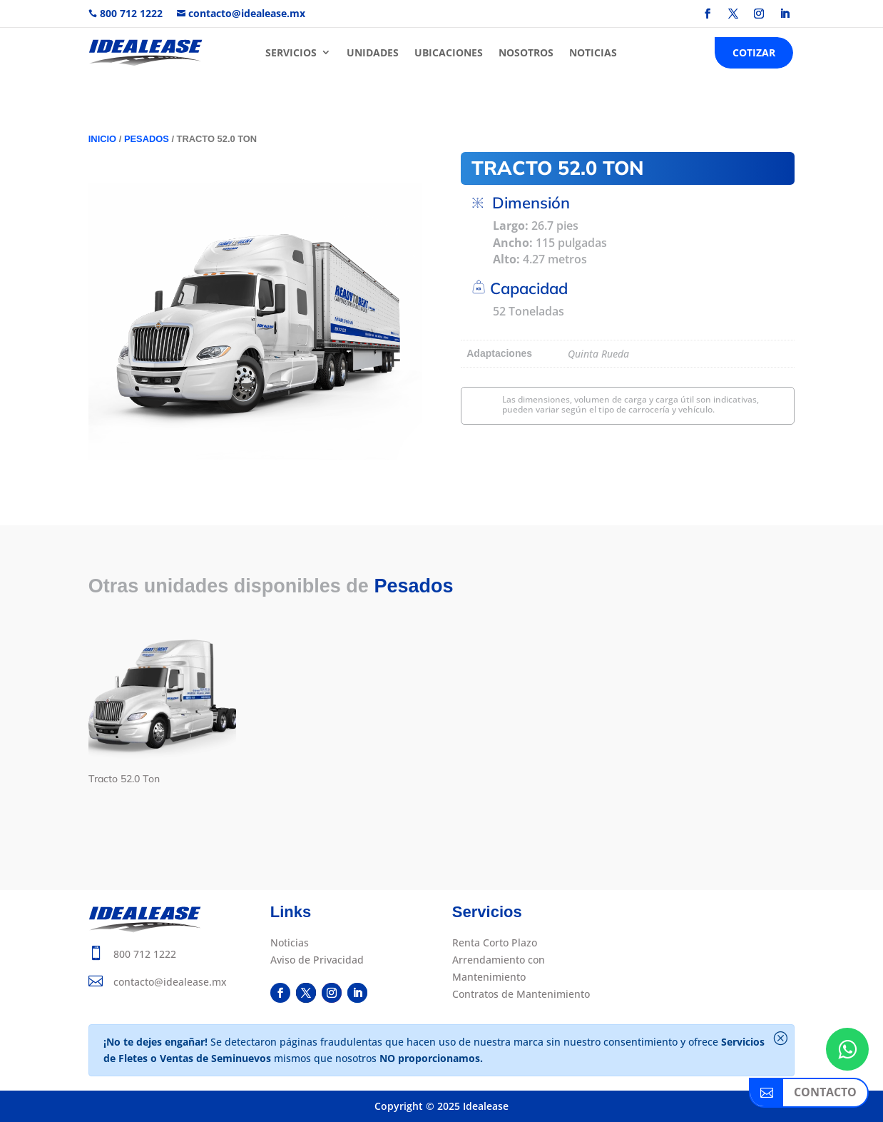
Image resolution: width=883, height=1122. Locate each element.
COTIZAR (754, 52)
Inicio (102, 138)
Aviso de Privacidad (317, 959)
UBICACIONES (448, 52)
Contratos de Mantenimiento (521, 994)
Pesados (146, 138)
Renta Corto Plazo (494, 942)
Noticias (289, 942)
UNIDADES (373, 52)
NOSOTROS (526, 52)
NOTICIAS (593, 52)
